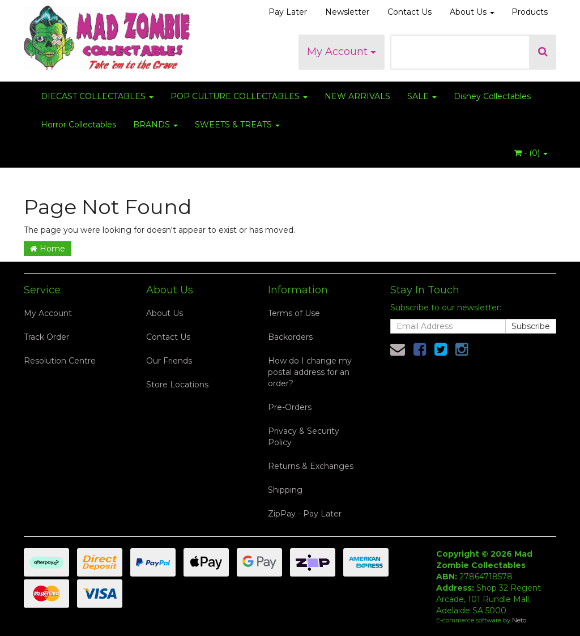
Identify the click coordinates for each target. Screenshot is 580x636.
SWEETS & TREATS (237, 124)
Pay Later (287, 12)
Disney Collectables (492, 96)
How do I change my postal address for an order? (310, 372)
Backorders (290, 337)
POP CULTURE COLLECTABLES (239, 96)
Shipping (285, 490)
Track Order (46, 337)
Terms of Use (294, 313)
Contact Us (409, 12)
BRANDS (155, 124)
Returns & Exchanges (310, 466)
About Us (472, 12)
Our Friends (169, 361)
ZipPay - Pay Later (305, 514)
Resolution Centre (60, 361)
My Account (341, 51)
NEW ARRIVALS (357, 96)
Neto (519, 620)
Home (47, 249)
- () (531, 153)
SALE (422, 96)
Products (529, 12)
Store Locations (177, 384)
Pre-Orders (290, 407)
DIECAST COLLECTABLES (97, 96)
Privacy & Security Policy (303, 436)
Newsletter (347, 12)
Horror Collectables (78, 124)
